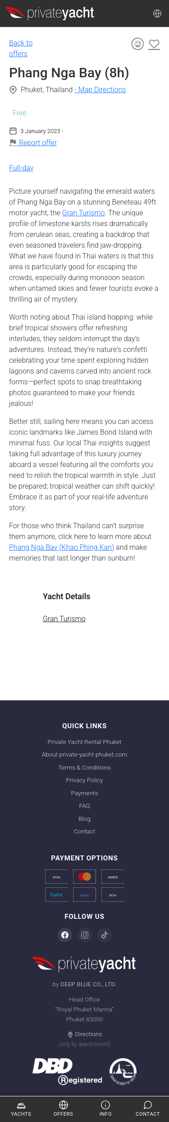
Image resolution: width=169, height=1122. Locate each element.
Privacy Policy (84, 780)
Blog (84, 818)
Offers (63, 1108)
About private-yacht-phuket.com (85, 754)
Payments (84, 793)
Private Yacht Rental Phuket (85, 741)
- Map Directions (100, 89)
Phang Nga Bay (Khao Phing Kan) (61, 547)
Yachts (21, 1108)
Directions (84, 1033)
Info (106, 1108)
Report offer (33, 142)
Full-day (21, 168)
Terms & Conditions (84, 767)
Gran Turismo (83, 213)
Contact (84, 831)
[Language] (157, 13)
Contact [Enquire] (148, 1108)
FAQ (84, 805)
